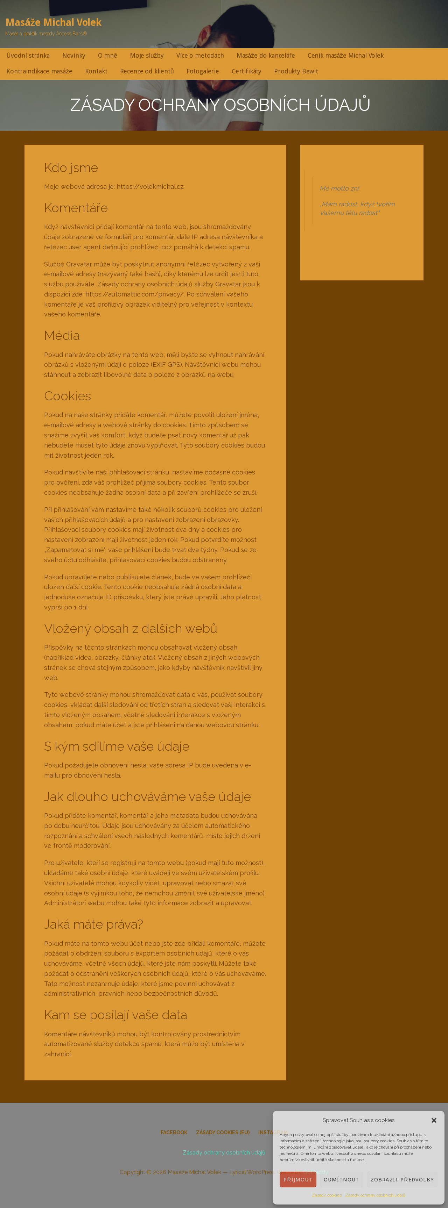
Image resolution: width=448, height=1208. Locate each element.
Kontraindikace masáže (39, 71)
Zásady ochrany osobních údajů (375, 1195)
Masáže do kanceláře (266, 55)
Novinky (73, 55)
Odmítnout (341, 1180)
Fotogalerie (203, 71)
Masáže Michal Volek (53, 22)
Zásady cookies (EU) (223, 1132)
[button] (434, 1120)
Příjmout (298, 1180)
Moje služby (147, 55)
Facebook (174, 1132)
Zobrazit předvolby (402, 1180)
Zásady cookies (327, 1195)
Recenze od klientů (147, 71)
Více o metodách (200, 55)
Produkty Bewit (296, 71)
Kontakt (96, 71)
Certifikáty (246, 71)
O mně (107, 55)
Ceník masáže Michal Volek (346, 55)
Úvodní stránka (28, 55)
